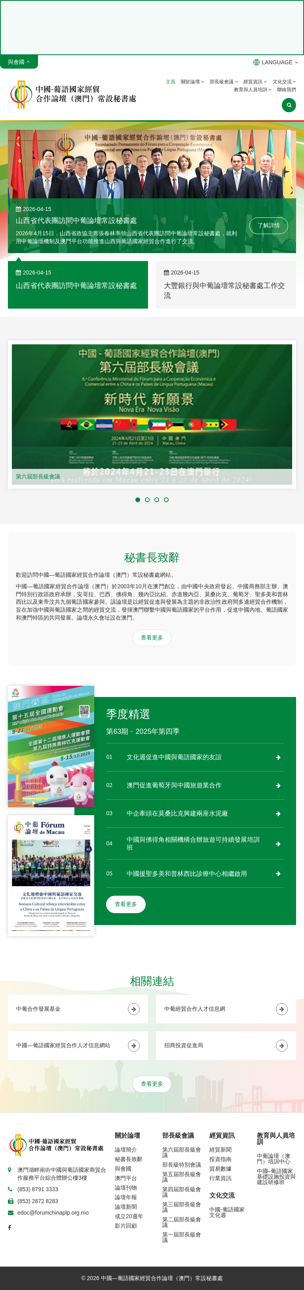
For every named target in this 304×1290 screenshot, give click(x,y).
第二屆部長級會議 (181, 1222)
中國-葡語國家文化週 (227, 1212)
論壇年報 (126, 1197)
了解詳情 (269, 225)
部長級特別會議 (181, 1164)
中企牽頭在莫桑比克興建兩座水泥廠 (177, 813)
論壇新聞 (126, 1207)
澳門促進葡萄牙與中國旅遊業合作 (174, 785)
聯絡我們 (286, 89)
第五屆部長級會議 (181, 1177)
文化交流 (284, 81)
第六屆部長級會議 (38, 476)
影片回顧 (126, 1226)
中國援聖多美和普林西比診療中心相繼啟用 (187, 873)
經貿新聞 (220, 1149)
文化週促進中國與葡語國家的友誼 (174, 757)
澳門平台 (126, 1178)
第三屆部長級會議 (181, 1207)
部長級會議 (224, 81)
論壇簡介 (126, 1149)
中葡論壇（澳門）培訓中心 (273, 1159)
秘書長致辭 (128, 1159)
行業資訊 (220, 1178)
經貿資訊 (255, 81)
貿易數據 (220, 1168)
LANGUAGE (275, 62)
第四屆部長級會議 (181, 1192)
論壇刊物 (126, 1187)
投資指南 (220, 1159)
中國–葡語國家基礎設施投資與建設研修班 (276, 1176)
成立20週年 (129, 1216)
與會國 (123, 1168)
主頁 (170, 81)
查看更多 (152, 637)
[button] (137, 499)
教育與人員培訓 (253, 89)
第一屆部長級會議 (181, 1237)
